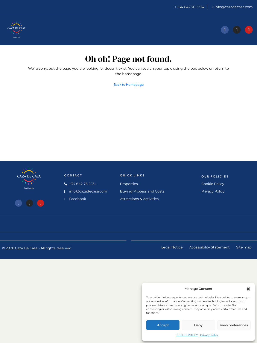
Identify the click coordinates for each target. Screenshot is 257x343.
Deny (198, 325)
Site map (244, 247)
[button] (248, 289)
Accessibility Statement (209, 247)
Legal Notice (172, 247)
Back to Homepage (129, 84)
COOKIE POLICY (187, 335)
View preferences (234, 325)
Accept (163, 325)
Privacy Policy (209, 335)
